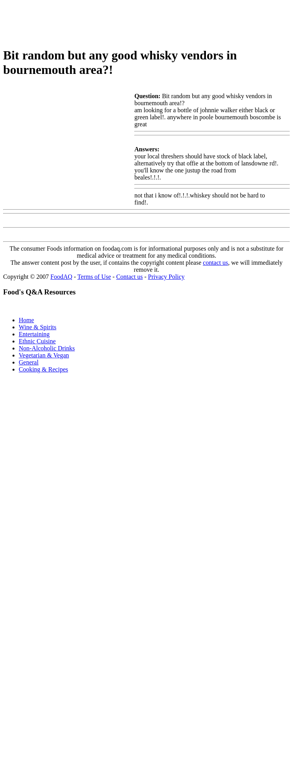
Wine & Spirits (37, 327)
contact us (215, 262)
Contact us (129, 276)
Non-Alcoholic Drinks (47, 348)
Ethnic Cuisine (37, 341)
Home (26, 320)
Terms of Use (94, 276)
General (29, 362)
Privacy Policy (166, 276)
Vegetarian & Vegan (44, 355)
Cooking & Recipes (43, 369)
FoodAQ (61, 276)
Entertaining (34, 334)
